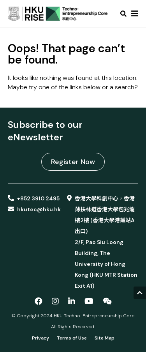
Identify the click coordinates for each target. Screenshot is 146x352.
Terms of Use (72, 338)
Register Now (73, 161)
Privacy (40, 338)
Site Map (104, 338)
